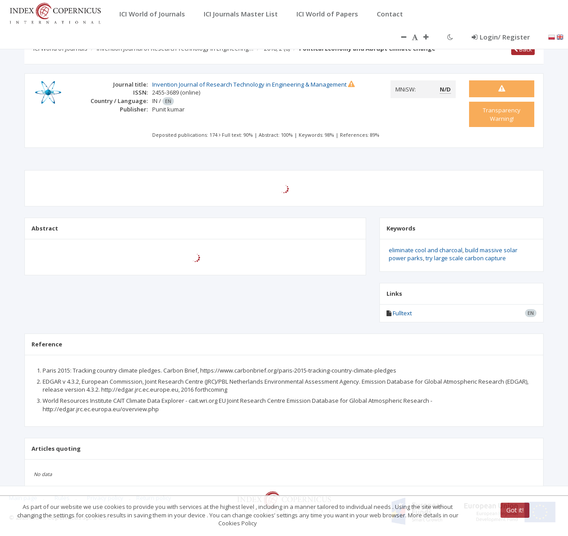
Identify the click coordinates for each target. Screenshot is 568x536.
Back (523, 49)
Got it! (515, 510)
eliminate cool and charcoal (425, 250)
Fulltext (402, 313)
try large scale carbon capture (466, 258)
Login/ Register (501, 36)
